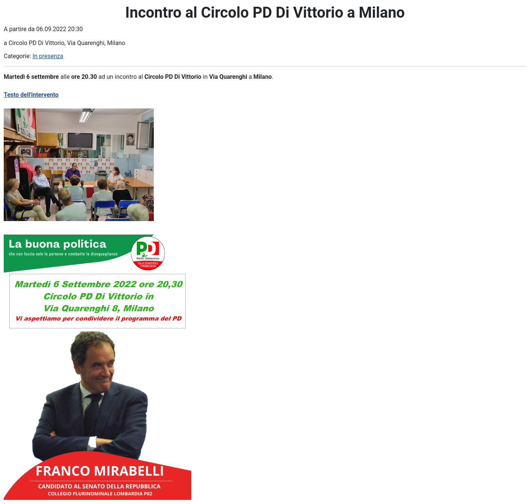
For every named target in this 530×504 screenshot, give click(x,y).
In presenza (48, 56)
